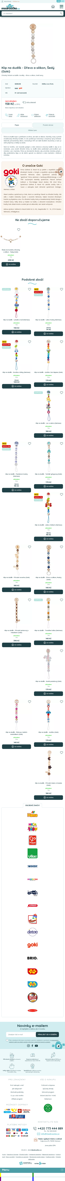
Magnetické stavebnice (48, 1154)
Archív (4, 1154)
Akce (16, 1175)
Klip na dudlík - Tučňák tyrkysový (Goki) (48, 474)
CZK (58, 1)
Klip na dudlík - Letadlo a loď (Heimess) (16, 320)
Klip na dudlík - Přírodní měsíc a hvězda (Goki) (48, 784)
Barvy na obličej (10, 1157)
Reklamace (48, 1099)
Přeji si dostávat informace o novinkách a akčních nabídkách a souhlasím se (33, 1041)
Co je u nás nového (17, 1095)
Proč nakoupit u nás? (17, 1085)
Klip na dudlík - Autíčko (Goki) (48, 732)
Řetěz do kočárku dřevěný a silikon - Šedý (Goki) (11, 251)
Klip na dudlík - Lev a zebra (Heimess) (48, 423)
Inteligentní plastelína (35, 1154)
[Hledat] (61, 13)
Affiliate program (17, 1099)
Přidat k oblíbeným (36, 115)
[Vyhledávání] (32, 13)
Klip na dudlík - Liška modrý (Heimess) (48, 320)
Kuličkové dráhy (50, 1157)
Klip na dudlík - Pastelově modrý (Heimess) (16, 475)
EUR (62, 1)
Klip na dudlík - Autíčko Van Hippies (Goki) (48, 372)
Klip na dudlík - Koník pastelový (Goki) (48, 681)
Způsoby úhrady (48, 1089)
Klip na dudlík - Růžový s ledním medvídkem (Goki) (16, 733)
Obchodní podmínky (17, 1092)
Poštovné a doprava (48, 1085)
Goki (16, 88)
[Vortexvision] (40, 1163)
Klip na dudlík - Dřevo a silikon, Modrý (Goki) (48, 578)
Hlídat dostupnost (22, 115)
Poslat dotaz (8, 115)
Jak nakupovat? (17, 1089)
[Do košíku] (11, 264)
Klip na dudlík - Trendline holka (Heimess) (48, 630)
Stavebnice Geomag (12, 1154)
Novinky (49, 1175)
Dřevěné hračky (23, 1154)
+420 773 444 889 (50, 1128)
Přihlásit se (16, 1)
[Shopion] (25, 1163)
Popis (17, 125)
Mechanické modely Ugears (37, 1157)
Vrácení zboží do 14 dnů (48, 1095)
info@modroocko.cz (50, 1134)
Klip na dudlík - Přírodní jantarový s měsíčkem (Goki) (17, 631)
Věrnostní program (48, 1092)
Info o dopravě (29, 102)
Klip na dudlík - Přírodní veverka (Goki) (16, 577)
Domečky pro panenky (22, 1157)
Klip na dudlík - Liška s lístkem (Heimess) (48, 525)
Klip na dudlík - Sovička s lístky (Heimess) (16, 372)
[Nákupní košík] (53, 6)
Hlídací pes (32, 130)
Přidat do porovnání (50, 115)
